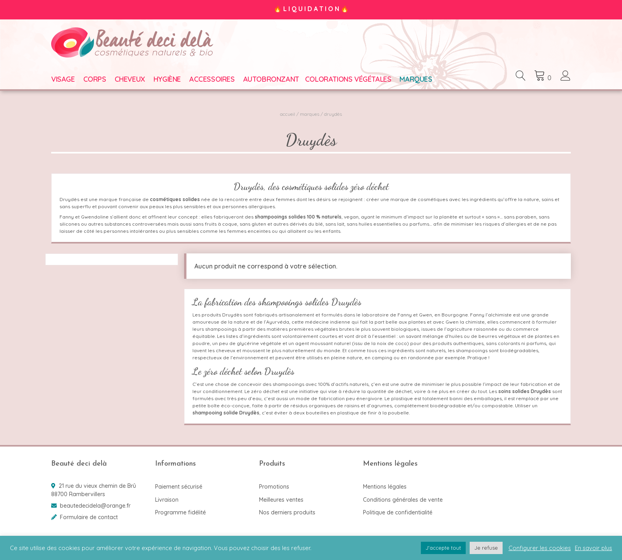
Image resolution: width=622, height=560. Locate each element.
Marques (415, 79)
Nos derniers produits (287, 512)
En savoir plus (593, 548)
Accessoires (212, 79)
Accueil (287, 114)
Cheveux (130, 79)
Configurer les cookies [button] (540, 548)
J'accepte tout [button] (443, 548)
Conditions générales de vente (403, 499)
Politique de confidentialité (397, 512)
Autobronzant (271, 79)
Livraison (167, 499)
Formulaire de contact (89, 517)
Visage (63, 79)
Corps (94, 79)
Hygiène (167, 79)
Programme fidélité (180, 512)
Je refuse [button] (486, 548)
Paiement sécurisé (178, 486)
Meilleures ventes (281, 499)
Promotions (274, 486)
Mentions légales (385, 486)
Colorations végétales (348, 79)
